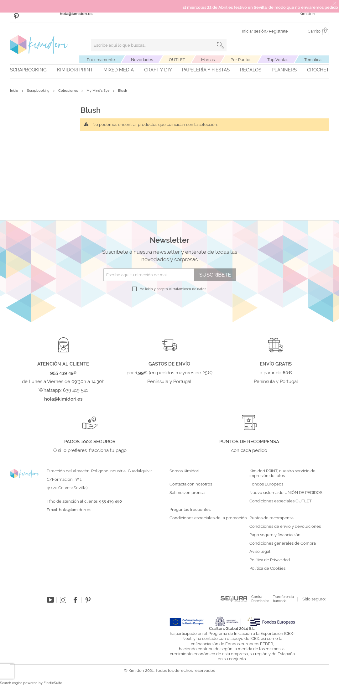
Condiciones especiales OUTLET (280, 501)
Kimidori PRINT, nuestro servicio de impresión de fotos (282, 473)
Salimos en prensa (187, 492)
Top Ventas (277, 59)
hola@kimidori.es (75, 509)
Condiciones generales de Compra (282, 543)
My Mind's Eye (98, 91)
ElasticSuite (53, 683)
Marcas (208, 59)
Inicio (14, 91)
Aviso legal (259, 551)
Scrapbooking (28, 70)
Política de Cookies (267, 568)
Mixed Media (118, 70)
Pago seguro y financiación (274, 535)
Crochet (318, 70)
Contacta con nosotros (191, 484)
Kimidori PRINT (75, 70)
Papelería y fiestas (206, 70)
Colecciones (68, 91)
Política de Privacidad (269, 560)
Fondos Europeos (266, 484)
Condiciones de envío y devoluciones (285, 526)
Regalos (250, 70)
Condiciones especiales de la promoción (209, 518)
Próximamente (101, 59)
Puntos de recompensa (271, 518)
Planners (284, 70)
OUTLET (177, 59)
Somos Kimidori (184, 471)
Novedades (142, 59)
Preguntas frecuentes (190, 509)
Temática (312, 59)
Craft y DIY (158, 70)
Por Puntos (241, 59)
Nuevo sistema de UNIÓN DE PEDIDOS (285, 492)
